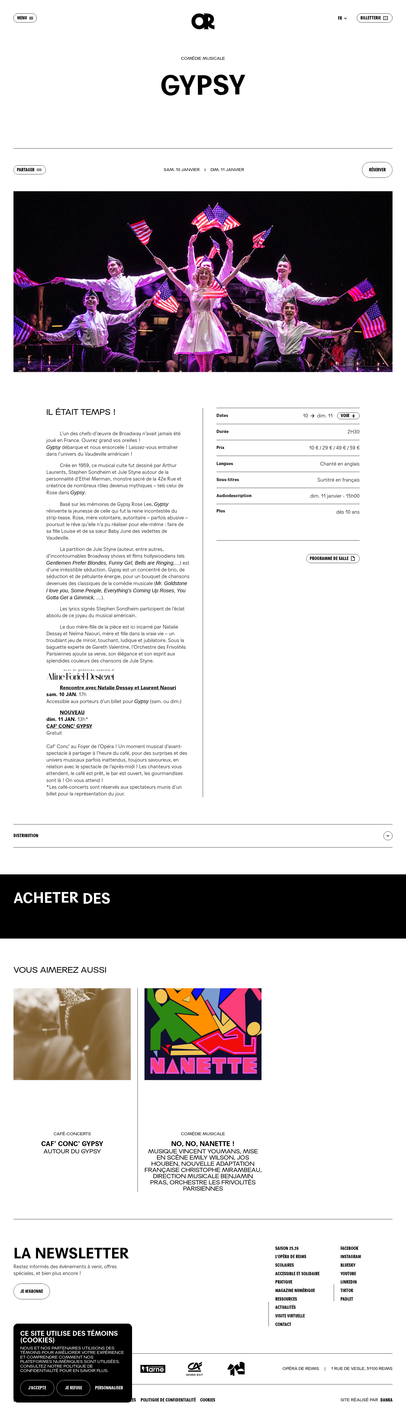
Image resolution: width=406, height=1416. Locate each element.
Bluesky (348, 1265)
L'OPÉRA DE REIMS (290, 1256)
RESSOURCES (286, 1299)
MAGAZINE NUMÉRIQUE (295, 1290)
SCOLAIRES (284, 1265)
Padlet (346, 1299)
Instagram (350, 1256)
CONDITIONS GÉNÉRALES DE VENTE (68, 1400)
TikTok (346, 1290)
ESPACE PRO (23, 1400)
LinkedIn (348, 1282)
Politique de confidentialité (168, 1400)
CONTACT (283, 1324)
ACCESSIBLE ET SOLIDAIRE (297, 1274)
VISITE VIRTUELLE (290, 1316)
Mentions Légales (119, 1400)
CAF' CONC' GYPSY (69, 726)
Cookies (207, 1400)
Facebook (349, 1248)
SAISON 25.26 (287, 1248)
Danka (386, 1400)
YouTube (348, 1274)
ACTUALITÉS (285, 1307)
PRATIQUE (283, 1282)
